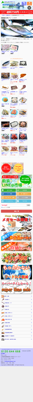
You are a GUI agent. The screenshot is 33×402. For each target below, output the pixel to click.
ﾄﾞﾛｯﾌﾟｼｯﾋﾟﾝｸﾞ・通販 (9, 197)
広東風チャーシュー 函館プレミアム (6, 153)
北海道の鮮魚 (5, 323)
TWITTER (24, 201)
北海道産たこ (5, 299)
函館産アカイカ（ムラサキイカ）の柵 (14, 129)
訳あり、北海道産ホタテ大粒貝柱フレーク (14, 105)
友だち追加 (9, 190)
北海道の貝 (5, 306)
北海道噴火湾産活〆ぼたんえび (5, 129)
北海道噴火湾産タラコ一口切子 (23, 141)
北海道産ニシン (22, 67)
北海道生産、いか (6, 303)
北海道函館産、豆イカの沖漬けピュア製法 (5, 92)
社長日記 (25, 190)
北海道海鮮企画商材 (6, 333)
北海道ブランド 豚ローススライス (23, 153)
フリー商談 (9, 194)
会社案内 (3, 353)
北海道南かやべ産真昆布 (7, 336)
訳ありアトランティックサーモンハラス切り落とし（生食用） (23, 130)
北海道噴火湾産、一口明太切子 (14, 141)
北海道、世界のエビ (6, 316)
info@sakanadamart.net (9, 361)
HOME (3, 15)
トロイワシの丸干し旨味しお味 (14, 68)
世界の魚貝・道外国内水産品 (8, 339)
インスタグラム (9, 201)
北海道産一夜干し (6, 326)
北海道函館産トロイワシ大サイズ (5, 68)
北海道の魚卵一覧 (6, 319)
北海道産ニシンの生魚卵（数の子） (23, 80)
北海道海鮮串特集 (6, 329)
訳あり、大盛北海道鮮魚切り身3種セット (5, 141)
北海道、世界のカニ (6, 313)
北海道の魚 (8, 15)
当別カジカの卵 (13, 116)
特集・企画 (5, 296)
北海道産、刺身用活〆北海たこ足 (23, 92)
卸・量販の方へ (24, 194)
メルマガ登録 (25, 197)
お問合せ (24, 4)
